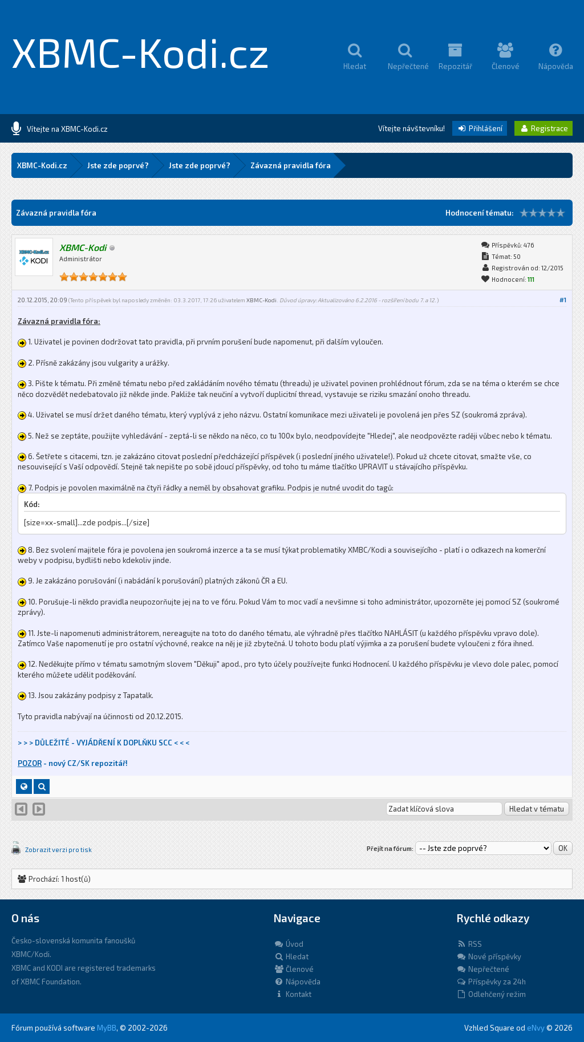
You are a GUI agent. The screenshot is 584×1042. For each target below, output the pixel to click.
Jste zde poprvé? (118, 165)
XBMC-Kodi (261, 300)
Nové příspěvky (488, 956)
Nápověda (297, 981)
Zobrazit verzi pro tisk (58, 849)
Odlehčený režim (491, 994)
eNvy (536, 1027)
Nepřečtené (482, 969)
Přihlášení (479, 128)
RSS (469, 943)
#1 (562, 299)
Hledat (291, 956)
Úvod (288, 943)
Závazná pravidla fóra (290, 165)
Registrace (543, 128)
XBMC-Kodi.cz (140, 51)
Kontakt (292, 994)
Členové (294, 969)
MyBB (106, 1027)
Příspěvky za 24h (491, 981)
